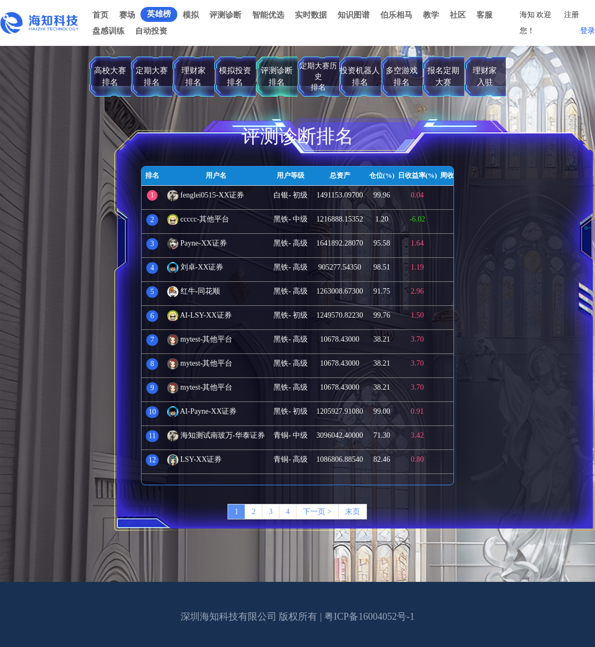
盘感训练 (108, 31)
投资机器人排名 (360, 76)
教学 (431, 15)
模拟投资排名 (235, 76)
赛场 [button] (127, 15)
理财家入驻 (485, 76)
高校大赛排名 (110, 76)
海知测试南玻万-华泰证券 (216, 435)
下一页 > (317, 512)
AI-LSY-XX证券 (199, 315)
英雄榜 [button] (159, 14)
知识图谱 (354, 15)
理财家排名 (194, 76)
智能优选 (268, 15)
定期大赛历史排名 (318, 76)
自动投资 (151, 31)
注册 (571, 15)
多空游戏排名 (402, 76)
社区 (458, 15)
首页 (100, 15)
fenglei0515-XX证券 (205, 195)
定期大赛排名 (152, 76)
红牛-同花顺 (193, 291)
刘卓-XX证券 (195, 267)
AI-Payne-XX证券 (202, 411)
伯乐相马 (396, 15)
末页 (352, 512)
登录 (587, 31)
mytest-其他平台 (200, 339)
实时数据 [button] (311, 15)
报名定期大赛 (443, 76)
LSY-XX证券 (194, 459)
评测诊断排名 (277, 76)
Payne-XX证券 (197, 243)
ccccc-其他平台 (198, 219)
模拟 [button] (191, 15)
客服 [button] (484, 15)
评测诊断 (225, 15)
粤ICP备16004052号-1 (369, 616)
